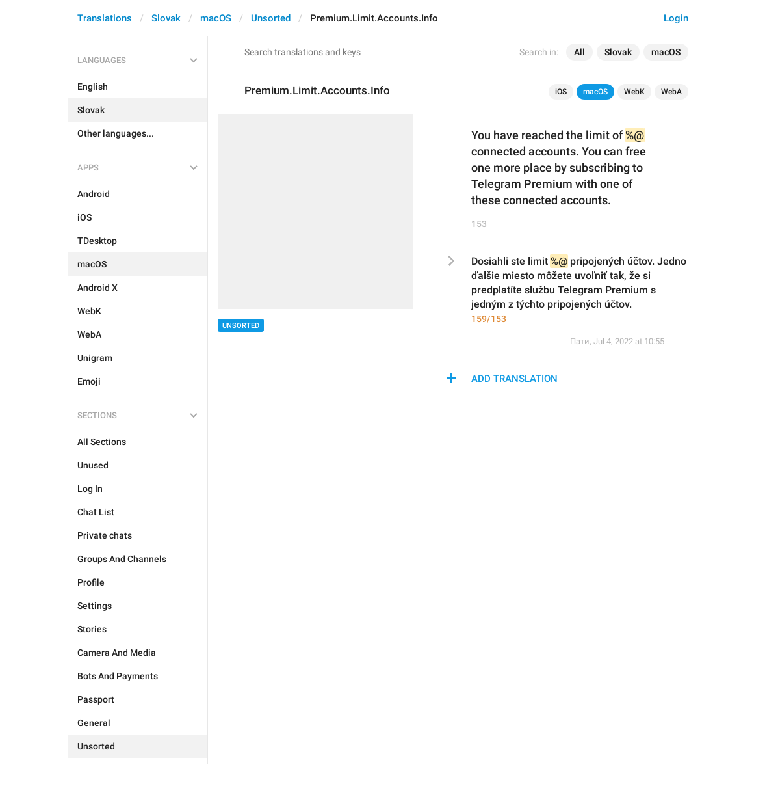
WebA (671, 91)
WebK (634, 91)
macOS (215, 18)
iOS (561, 91)
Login (676, 18)
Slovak (166, 18)
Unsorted (271, 18)
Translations (104, 18)
